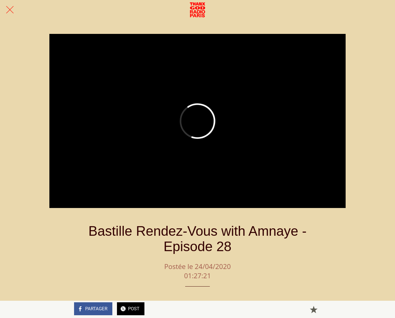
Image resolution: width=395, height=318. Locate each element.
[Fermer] (10, 10)
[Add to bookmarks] (313, 309)
